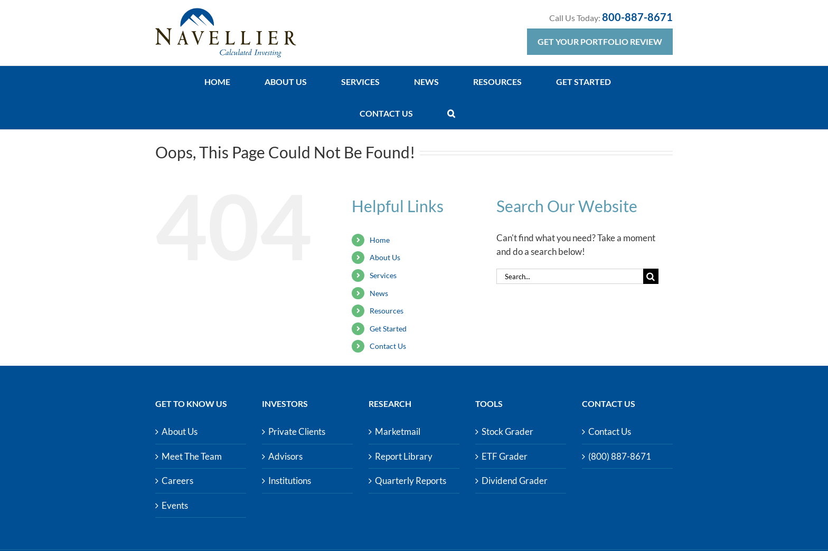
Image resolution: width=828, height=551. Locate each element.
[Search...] (569, 276)
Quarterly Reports (410, 480)
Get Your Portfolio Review (600, 41)
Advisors (285, 456)
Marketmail (397, 431)
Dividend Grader (515, 480)
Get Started (388, 328)
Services (383, 275)
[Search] (650, 276)
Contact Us (388, 345)
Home (380, 239)
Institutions (289, 480)
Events (175, 505)
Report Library (403, 456)
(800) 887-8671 (619, 456)
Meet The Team (192, 456)
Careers (177, 480)
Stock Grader (507, 431)
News (379, 293)
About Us (385, 257)
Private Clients (296, 431)
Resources (386, 310)
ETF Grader (505, 456)
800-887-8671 (637, 17)
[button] (451, 113)
